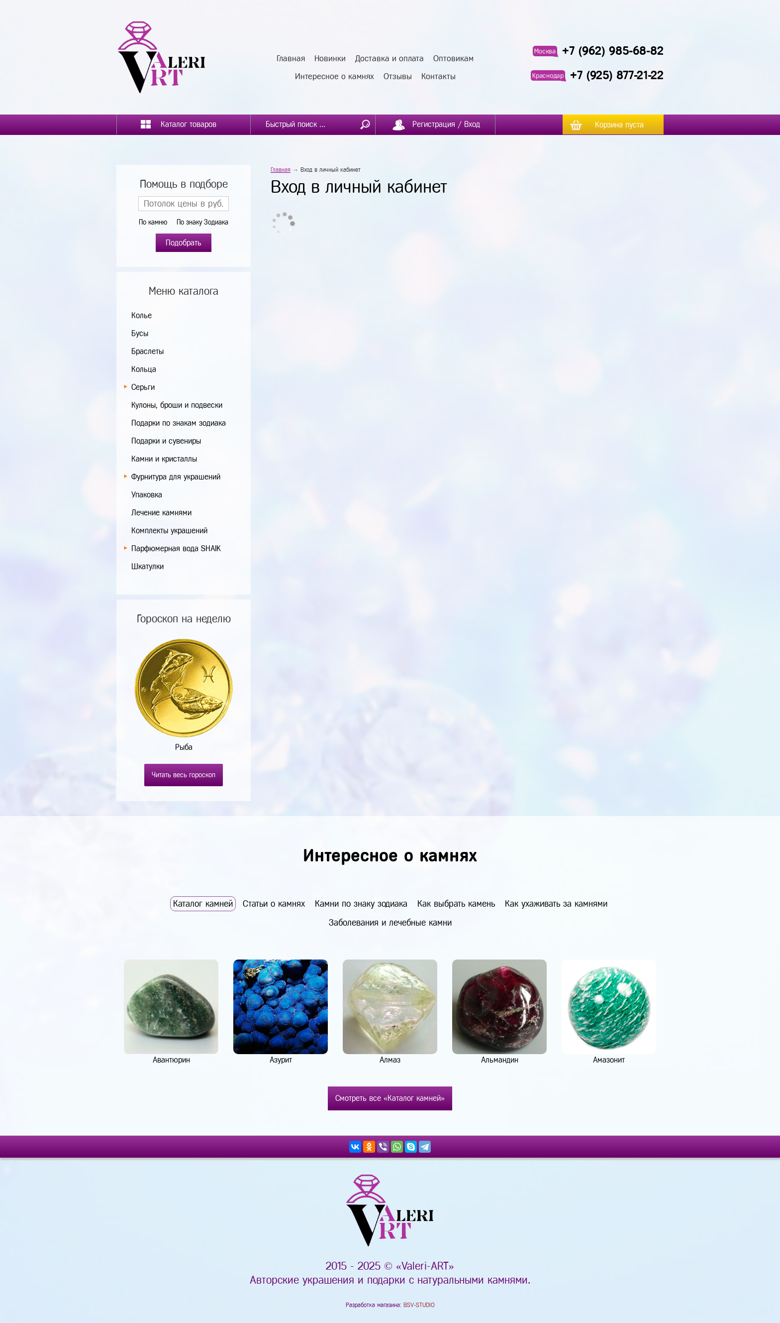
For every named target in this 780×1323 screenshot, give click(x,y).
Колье (141, 315)
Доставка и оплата (389, 58)
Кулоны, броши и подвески (176, 405)
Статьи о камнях (274, 903)
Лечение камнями (161, 512)
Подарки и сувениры (166, 441)
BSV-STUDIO (419, 1305)
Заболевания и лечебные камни (390, 922)
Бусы (139, 333)
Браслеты (147, 351)
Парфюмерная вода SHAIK (175, 548)
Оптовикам (453, 58)
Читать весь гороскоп (183, 775)
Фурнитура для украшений (175, 477)
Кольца (143, 369)
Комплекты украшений (169, 530)
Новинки (330, 58)
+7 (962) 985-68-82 (613, 51)
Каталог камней (203, 903)
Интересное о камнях (334, 76)
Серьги (143, 387)
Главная (291, 58)
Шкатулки (147, 566)
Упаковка (146, 494)
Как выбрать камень (456, 903)
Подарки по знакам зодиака (178, 423)
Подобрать (183, 243)
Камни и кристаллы (164, 459)
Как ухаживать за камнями (556, 903)
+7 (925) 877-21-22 (617, 75)
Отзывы (398, 76)
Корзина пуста (619, 124)
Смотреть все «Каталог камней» (390, 1098)
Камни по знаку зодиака (361, 903)
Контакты (438, 76)
